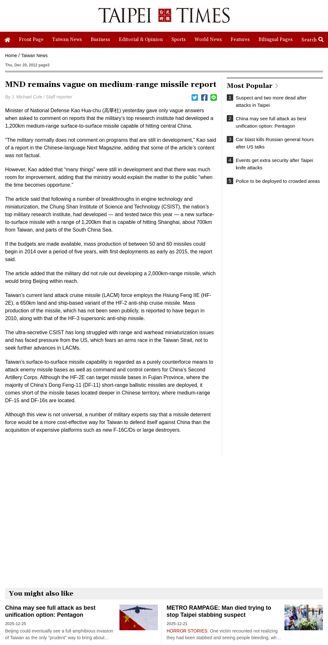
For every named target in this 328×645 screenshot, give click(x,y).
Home (11, 55)
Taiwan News (34, 55)
